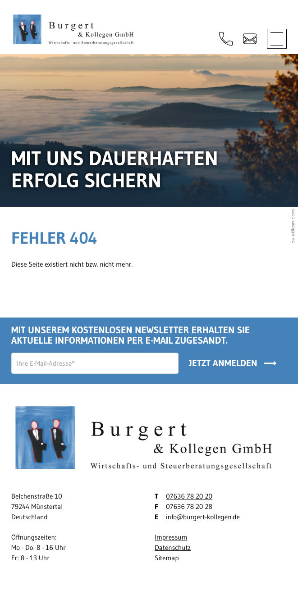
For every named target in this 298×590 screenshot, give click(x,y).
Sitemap (167, 558)
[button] (226, 38)
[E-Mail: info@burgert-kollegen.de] (250, 38)
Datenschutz (173, 547)
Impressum (171, 537)
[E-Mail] (95, 363)
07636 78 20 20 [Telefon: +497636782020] (189, 496)
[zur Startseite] (76, 31)
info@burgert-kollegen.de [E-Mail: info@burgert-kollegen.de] (203, 517)
